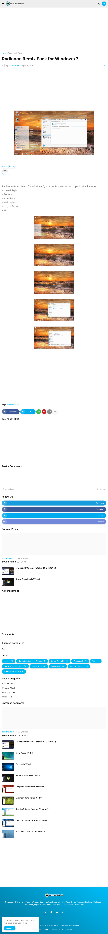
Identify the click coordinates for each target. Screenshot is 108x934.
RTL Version (67, 930)
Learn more (22, 923)
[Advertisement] (54, 29)
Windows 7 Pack (15, 53)
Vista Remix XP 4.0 (24, 753)
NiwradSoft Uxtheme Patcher (32, 661)
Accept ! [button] (9, 928)
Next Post (101, 489)
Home (4, 53)
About (45, 930)
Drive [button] (12, 166)
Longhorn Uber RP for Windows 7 (30, 786)
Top (95, 661)
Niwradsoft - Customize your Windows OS (62, 925)
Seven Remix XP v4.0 (14, 561)
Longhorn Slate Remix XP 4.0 (29, 798)
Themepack (80, 661)
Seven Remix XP (59, 661)
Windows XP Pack (13, 671)
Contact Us (55, 930)
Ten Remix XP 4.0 (23, 764)
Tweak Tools (39, 666)
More (5, 171)
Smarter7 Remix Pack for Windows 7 (32, 809)
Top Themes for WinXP (15, 666)
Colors (4, 649)
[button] (3, 3)
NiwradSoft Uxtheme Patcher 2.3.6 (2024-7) (36, 568)
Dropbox (7, 174)
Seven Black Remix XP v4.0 (28, 579)
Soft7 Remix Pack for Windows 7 (30, 831)
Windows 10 (57, 666)
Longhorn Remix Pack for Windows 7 (32, 820)
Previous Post (8, 489)
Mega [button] (5, 166)
